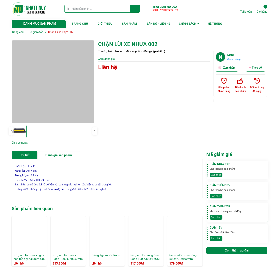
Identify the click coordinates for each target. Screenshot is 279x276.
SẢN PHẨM (129, 23)
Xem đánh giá (106, 58)
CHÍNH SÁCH (187, 23)
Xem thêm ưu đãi (237, 250)
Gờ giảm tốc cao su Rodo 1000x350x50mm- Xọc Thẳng (68, 259)
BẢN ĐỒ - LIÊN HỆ (158, 23)
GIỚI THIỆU (105, 23)
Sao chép (216, 174)
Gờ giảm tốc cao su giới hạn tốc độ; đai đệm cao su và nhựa (29, 259)
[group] (53, 81)
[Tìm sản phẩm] (102, 9)
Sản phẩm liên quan (32, 208)
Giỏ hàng (262, 9)
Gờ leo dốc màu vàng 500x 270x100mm (182, 257)
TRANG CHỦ (80, 23)
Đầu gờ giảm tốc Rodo (105, 255)
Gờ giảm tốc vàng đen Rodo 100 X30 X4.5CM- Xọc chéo (145, 259)
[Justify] (135, 9)
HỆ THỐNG (215, 23)
